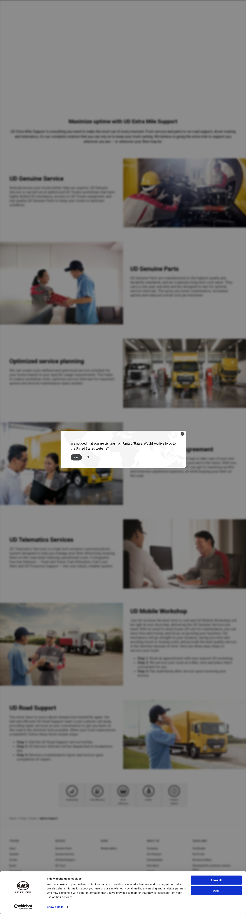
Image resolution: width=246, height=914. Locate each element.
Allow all (216, 880)
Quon (12, 848)
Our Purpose (154, 854)
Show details (55, 906)
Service (60, 840)
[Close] (182, 434)
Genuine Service (64, 854)
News (104, 840)
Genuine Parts (63, 848)
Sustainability (155, 859)
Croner (33, 818)
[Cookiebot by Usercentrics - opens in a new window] (23, 907)
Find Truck (199, 854)
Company (152, 848)
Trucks (22, 818)
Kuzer (12, 865)
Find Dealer (199, 848)
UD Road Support (65, 859)
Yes (76, 457)
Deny (216, 890)
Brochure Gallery (202, 859)
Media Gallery (109, 848)
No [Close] (89, 457)
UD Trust (60, 865)
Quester (14, 854)
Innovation (153, 865)
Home (12, 818)
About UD (153, 840)
